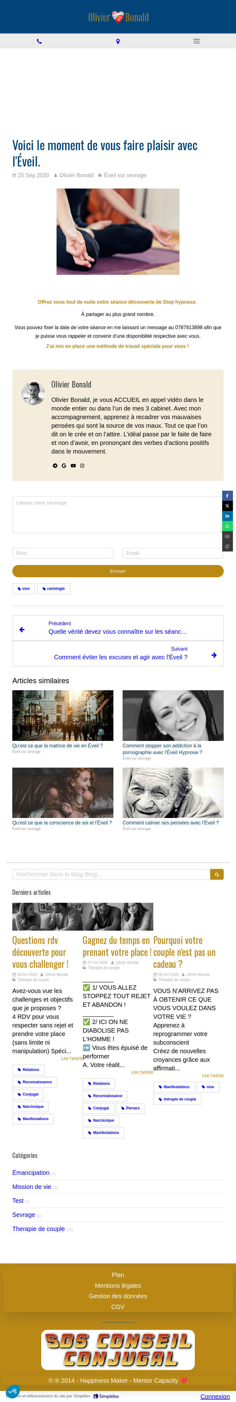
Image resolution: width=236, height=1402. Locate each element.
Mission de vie (31, 1186)
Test (18, 1200)
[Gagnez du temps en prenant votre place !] (118, 917)
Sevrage (23, 1214)
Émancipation (30, 1172)
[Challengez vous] (47, 917)
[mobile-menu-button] (196, 41)
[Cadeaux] (188, 917)
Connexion (215, 1396)
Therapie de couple (38, 1228)
